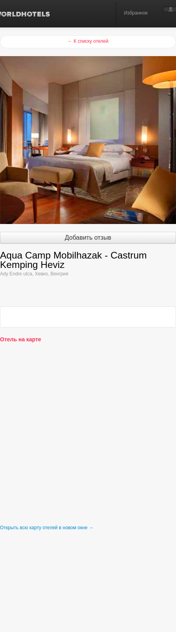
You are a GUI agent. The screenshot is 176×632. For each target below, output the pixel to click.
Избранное (136, 13)
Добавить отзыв (88, 237)
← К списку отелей (87, 41)
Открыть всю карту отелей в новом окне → (46, 527)
